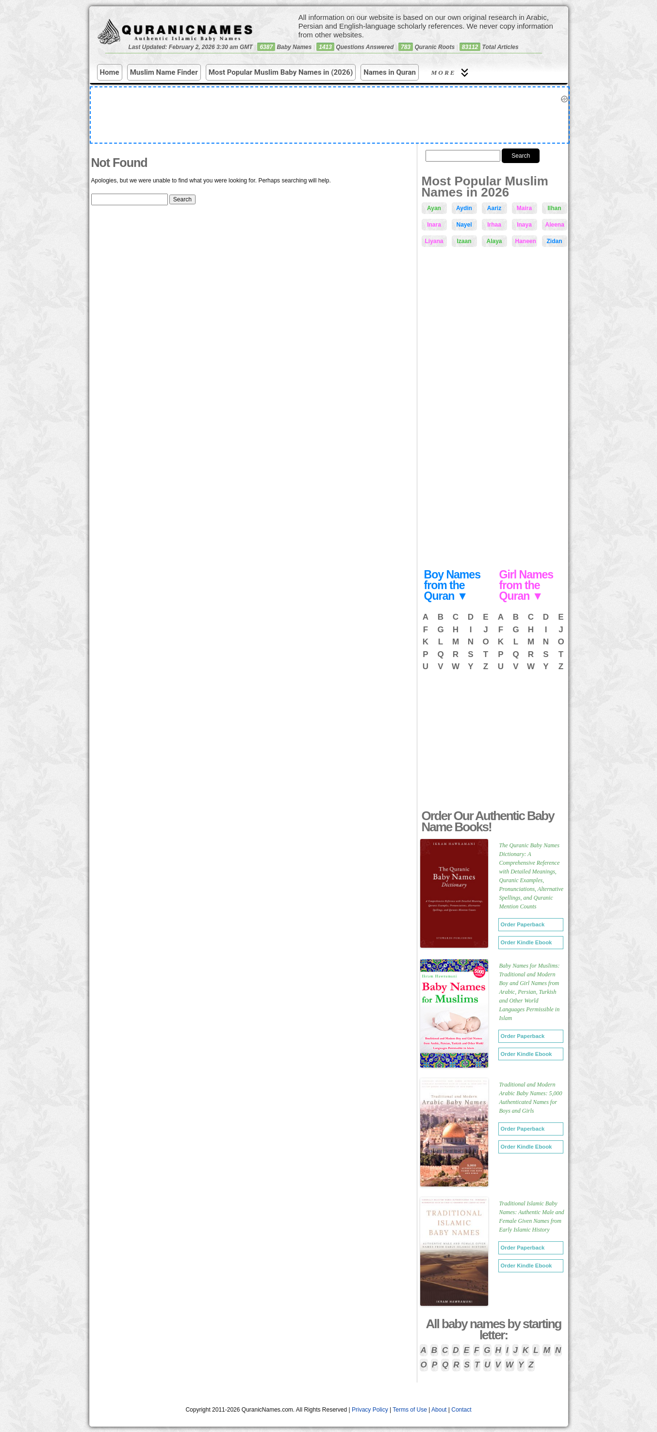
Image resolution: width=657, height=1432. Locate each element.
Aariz (494, 208)
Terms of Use (410, 1409)
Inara (434, 224)
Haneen (525, 241)
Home (109, 72)
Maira (524, 208)
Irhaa (494, 224)
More (451, 72)
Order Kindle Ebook (526, 942)
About (438, 1409)
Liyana (434, 241)
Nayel (464, 224)
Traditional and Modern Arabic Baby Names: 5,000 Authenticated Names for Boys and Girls (530, 1097)
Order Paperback (523, 924)
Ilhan (554, 208)
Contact (461, 1409)
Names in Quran (389, 72)
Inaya (524, 224)
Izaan (464, 241)
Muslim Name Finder (164, 72)
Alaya (494, 241)
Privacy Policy (370, 1409)
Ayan (434, 208)
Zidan (554, 241)
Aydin (464, 208)
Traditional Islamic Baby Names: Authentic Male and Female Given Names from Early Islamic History (531, 1216)
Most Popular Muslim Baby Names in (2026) (281, 72)
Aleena (554, 224)
